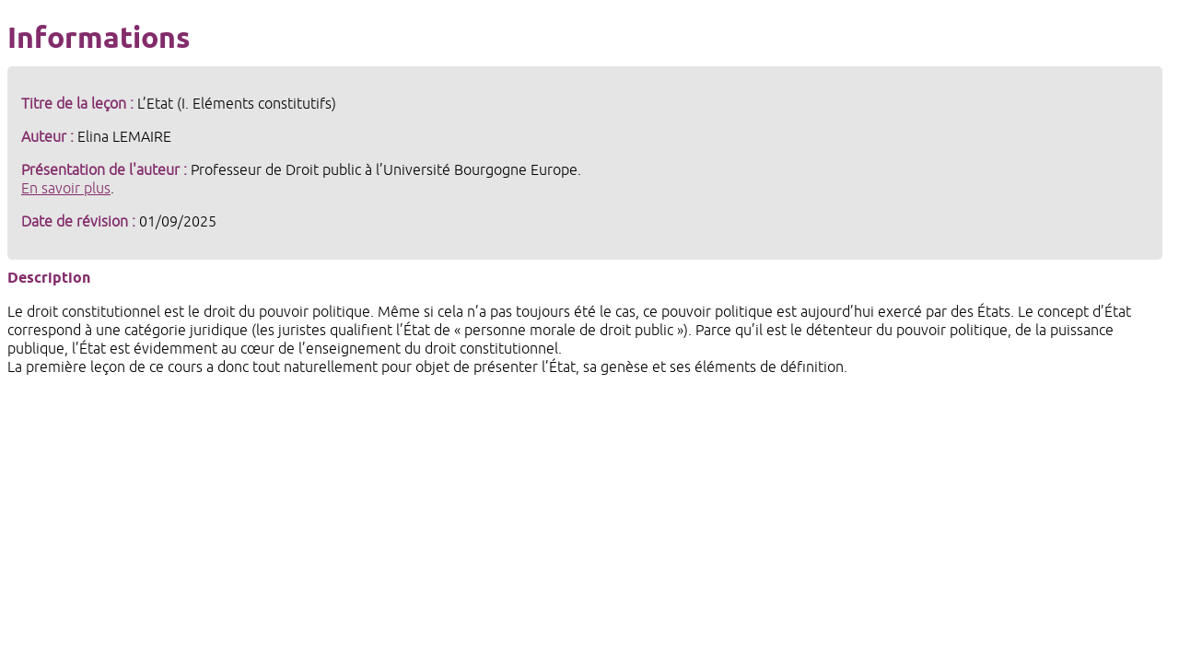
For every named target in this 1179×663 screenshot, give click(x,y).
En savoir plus (66, 189)
